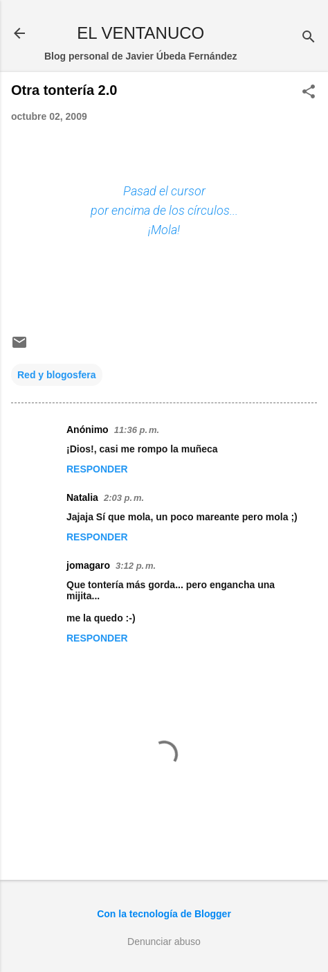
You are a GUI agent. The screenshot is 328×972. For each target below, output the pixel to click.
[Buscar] (308, 38)
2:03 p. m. (124, 498)
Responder (97, 469)
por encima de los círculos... (164, 210)
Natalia (82, 497)
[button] (308, 92)
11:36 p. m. (136, 430)
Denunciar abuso (164, 941)
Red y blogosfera (56, 374)
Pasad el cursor (164, 191)
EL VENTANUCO (140, 33)
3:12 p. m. (136, 565)
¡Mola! (164, 229)
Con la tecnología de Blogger (164, 913)
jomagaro (88, 565)
